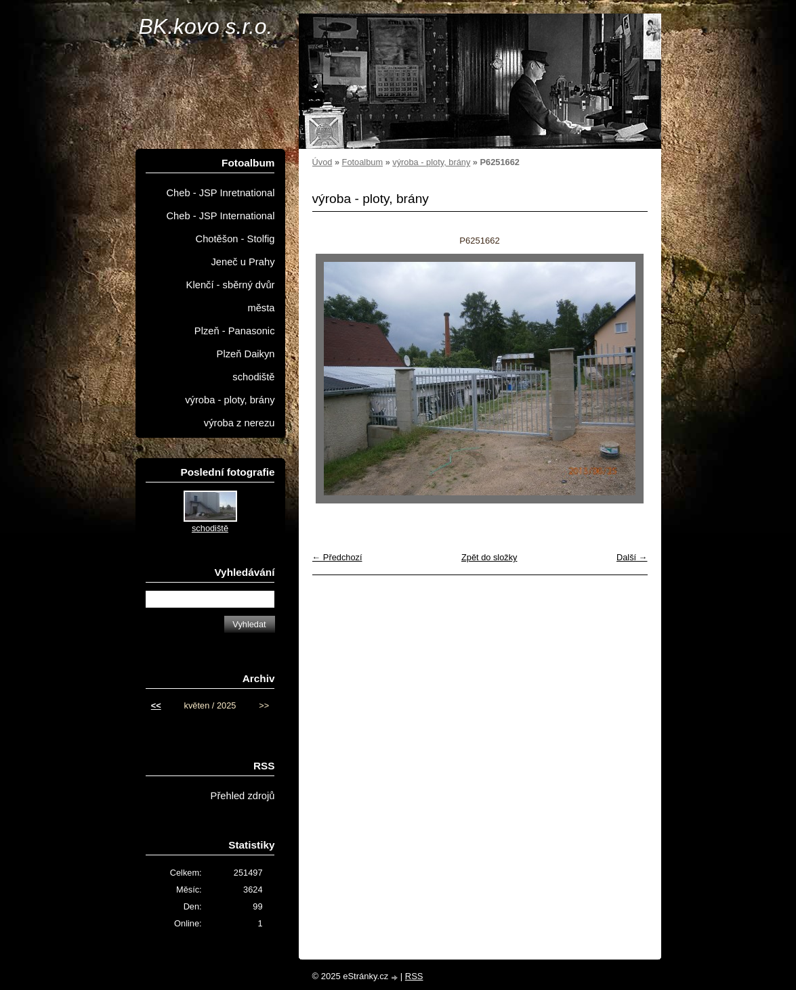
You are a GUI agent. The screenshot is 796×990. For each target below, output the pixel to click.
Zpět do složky (489, 557)
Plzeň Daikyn (246, 353)
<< (156, 705)
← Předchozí (337, 557)
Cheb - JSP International (220, 215)
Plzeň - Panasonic (234, 330)
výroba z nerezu (239, 423)
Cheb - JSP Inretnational (220, 192)
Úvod (322, 162)
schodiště (253, 377)
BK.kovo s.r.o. (206, 26)
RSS (414, 976)
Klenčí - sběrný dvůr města (230, 296)
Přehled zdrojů (243, 795)
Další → (632, 557)
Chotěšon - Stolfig (235, 238)
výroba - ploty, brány (431, 162)
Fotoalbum (362, 162)
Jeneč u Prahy (242, 261)
